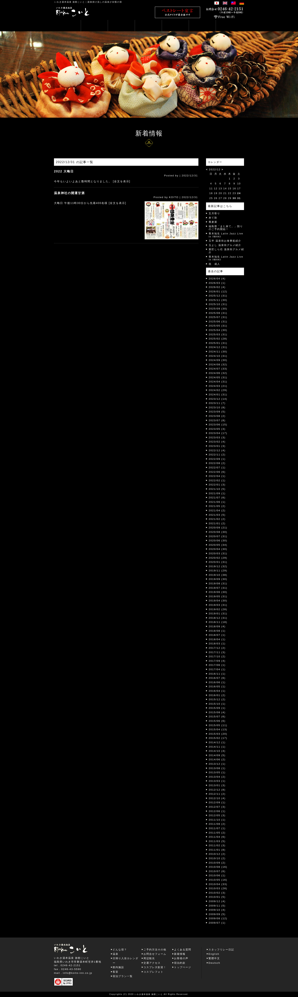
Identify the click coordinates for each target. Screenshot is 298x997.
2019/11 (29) (218, 570)
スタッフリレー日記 (221, 949)
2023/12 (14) (218, 398)
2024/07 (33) (218, 368)
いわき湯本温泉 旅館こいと (69, 2)
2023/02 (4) (217, 441)
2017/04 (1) (217, 669)
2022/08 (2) (217, 463)
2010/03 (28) (218, 888)
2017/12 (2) (217, 647)
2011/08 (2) (217, 824)
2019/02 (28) (218, 609)
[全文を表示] (121, 181)
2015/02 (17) (218, 738)
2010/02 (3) (217, 892)
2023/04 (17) (218, 433)
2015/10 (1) (217, 703)
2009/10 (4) (217, 909)
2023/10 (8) (217, 407)
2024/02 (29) (218, 390)
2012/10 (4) (217, 798)
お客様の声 (181, 958)
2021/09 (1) (217, 493)
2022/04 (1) (217, 476)
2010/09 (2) (217, 862)
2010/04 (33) (218, 884)
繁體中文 (214, 958)
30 (234, 198)
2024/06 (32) (218, 373)
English (213, 954)
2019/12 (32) (218, 566)
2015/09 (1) (217, 708)
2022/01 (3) (217, 484)
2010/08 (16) (218, 866)
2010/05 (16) (218, 879)
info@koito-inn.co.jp (77, 973)
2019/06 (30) (218, 592)
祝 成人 (214, 264)
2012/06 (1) (217, 811)
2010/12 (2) (217, 854)
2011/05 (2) (217, 832)
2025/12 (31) (218, 295)
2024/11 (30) (218, 351)
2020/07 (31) (218, 536)
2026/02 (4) (217, 287)
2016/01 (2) (217, 695)
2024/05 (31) (218, 377)
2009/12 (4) (217, 901)
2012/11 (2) (217, 793)
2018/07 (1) (217, 635)
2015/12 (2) (217, 699)
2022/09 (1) (217, 459)
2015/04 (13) (218, 729)
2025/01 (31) (218, 343)
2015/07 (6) (217, 716)
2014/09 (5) (217, 755)
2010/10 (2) (217, 858)
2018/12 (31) (218, 617)
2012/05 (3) (217, 815)
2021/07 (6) (217, 497)
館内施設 (118, 967)
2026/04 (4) (217, 278)
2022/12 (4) (217, 450)
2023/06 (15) (218, 424)
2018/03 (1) (217, 643)
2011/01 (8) (217, 849)
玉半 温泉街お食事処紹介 (225, 240)
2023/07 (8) (217, 420)
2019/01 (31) (218, 613)
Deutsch (214, 962)
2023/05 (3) (217, 429)
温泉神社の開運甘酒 (69, 193)
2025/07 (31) (218, 317)
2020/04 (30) (218, 549)
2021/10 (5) (217, 489)
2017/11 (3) (217, 652)
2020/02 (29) (218, 557)
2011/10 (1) (217, 819)
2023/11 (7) (217, 403)
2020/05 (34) (218, 544)
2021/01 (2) (217, 523)
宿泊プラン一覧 (123, 976)
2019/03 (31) (218, 605)
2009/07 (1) (217, 922)
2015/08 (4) (217, 712)
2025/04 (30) (218, 330)
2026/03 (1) (217, 283)
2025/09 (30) (218, 308)
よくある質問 (182, 949)
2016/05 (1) (217, 686)
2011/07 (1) (217, 828)
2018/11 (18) (218, 622)
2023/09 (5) (217, 411)
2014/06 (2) (217, 759)
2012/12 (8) (217, 789)
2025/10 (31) (218, 304)
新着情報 (179, 954)
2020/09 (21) (218, 527)
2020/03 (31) (218, 553)
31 (239, 198)
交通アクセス (152, 962)
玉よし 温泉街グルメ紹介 (225, 245)
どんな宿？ (120, 949)
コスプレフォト (153, 971)
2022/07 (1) (217, 467)
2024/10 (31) (218, 356)
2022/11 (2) (217, 454)
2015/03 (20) (218, 733)
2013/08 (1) (217, 768)
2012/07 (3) (217, 806)
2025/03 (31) (218, 334)
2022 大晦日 (64, 171)
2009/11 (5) (217, 905)
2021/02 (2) (217, 519)
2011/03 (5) (217, 841)
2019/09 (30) (218, 579)
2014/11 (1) (217, 746)
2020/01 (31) (218, 562)
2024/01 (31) (218, 394)
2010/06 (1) (217, 875)
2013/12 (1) (217, 763)
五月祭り (214, 213)
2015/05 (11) (218, 725)
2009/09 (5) (217, 914)
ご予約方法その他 (154, 949)
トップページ (182, 967)
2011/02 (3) (217, 845)
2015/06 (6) (217, 720)
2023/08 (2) (217, 416)
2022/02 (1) (217, 480)
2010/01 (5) (217, 896)
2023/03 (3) (217, 437)
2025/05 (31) (218, 325)
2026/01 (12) (218, 291)
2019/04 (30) (218, 600)
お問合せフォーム (154, 954)
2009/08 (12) (218, 918)
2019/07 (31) (218, 587)
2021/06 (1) (217, 501)
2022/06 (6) (217, 471)
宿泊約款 (179, 962)
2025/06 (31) (218, 321)
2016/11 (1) (217, 673)
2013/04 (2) (217, 776)
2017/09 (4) (217, 660)
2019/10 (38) (218, 574)
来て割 (213, 217)
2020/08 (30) (218, 532)
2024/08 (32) (218, 364)
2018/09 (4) (217, 626)
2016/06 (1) (217, 682)
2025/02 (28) (218, 338)
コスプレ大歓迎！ (154, 967)
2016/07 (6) (217, 678)
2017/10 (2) (217, 656)
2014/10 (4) (217, 751)
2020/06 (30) (218, 540)
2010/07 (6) (217, 871)
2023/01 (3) (217, 446)
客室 (115, 971)
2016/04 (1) (217, 690)
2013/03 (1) (217, 781)
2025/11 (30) (218, 300)
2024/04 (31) (218, 381)
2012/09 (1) (217, 802)
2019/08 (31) (218, 583)
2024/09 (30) (218, 360)
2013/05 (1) (217, 772)
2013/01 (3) (217, 785)
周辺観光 (149, 958)
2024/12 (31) (218, 347)
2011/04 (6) (217, 836)
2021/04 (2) (217, 510)
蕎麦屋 (213, 221)
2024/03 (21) (218, 386)
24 (239, 193)
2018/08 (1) (217, 630)
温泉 (115, 954)
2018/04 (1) (217, 639)
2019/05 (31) (218, 596)
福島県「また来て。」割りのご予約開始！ (226, 228)
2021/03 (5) (217, 514)
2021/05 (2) (217, 506)
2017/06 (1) (217, 665)
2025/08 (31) (218, 313)
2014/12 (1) (217, 742)
